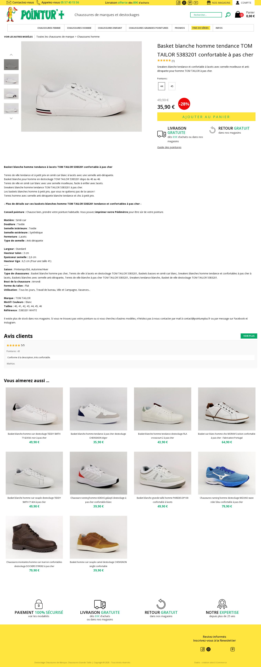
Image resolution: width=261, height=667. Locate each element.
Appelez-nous (60, 2)
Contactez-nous (23, 2)
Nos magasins (221, 2)
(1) (173, 60)
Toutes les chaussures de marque (55, 36)
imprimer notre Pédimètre (111, 212)
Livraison (127, 2)
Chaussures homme (88, 36)
